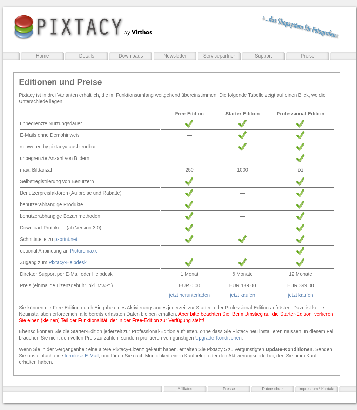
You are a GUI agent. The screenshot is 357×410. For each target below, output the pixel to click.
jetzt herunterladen (189, 295)
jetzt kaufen (242, 295)
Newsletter (175, 56)
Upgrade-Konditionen (218, 338)
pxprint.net (65, 239)
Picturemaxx (83, 251)
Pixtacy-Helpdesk (68, 262)
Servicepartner (219, 56)
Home (42, 56)
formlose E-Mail (82, 355)
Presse (229, 389)
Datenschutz (272, 389)
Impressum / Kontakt (316, 389)
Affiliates (185, 389)
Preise (308, 56)
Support (263, 56)
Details (86, 56)
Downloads (131, 56)
